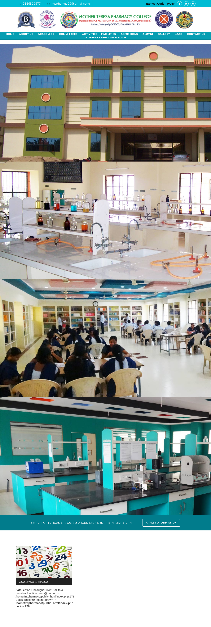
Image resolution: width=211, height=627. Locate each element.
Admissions (129, 33)
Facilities (108, 33)
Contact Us (196, 33)
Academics (46, 33)
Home (10, 33)
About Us (26, 33)
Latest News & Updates (34, 581)
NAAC (178, 33)
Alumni (148, 33)
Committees (68, 33)
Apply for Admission (161, 522)
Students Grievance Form (105, 37)
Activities (89, 33)
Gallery (164, 33)
